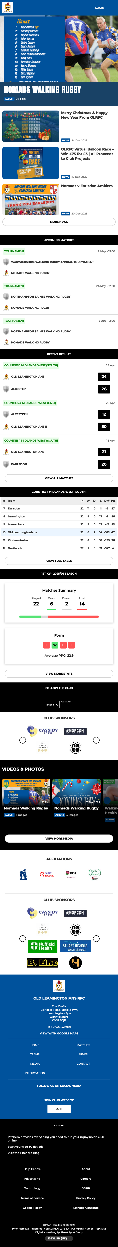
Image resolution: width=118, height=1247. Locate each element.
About (86, 1169)
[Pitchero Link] (68, 706)
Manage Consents (85, 1208)
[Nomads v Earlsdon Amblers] (30, 200)
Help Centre (32, 1169)
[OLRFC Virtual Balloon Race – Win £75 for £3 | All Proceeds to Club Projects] (30, 163)
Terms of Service (32, 1198)
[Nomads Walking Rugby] (26, 792)
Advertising (32, 1178)
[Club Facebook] (51, 696)
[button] (111, 99)
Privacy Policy (85, 1198)
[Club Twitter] (59, 696)
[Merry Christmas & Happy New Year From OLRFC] (30, 127)
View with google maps (59, 1033)
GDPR (86, 1188)
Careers (85, 1178)
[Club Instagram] (67, 696)
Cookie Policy (32, 1208)
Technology (32, 1188)
